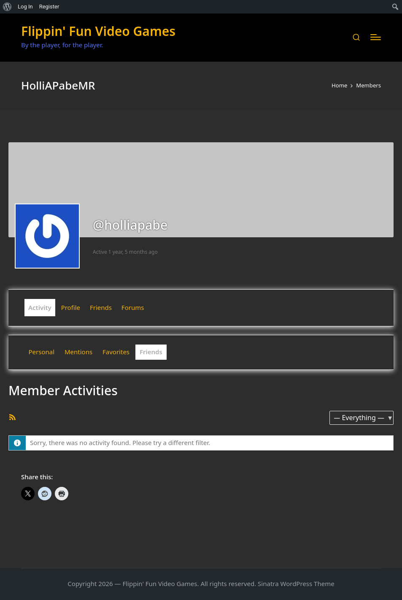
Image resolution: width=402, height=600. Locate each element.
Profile (70, 307)
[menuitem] (7, 7)
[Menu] (375, 37)
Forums (132, 307)
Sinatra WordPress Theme (296, 583)
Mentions (78, 352)
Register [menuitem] (49, 6)
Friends (101, 307)
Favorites (116, 352)
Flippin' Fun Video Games (98, 31)
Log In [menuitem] (25, 6)
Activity (39, 307)
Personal (42, 352)
